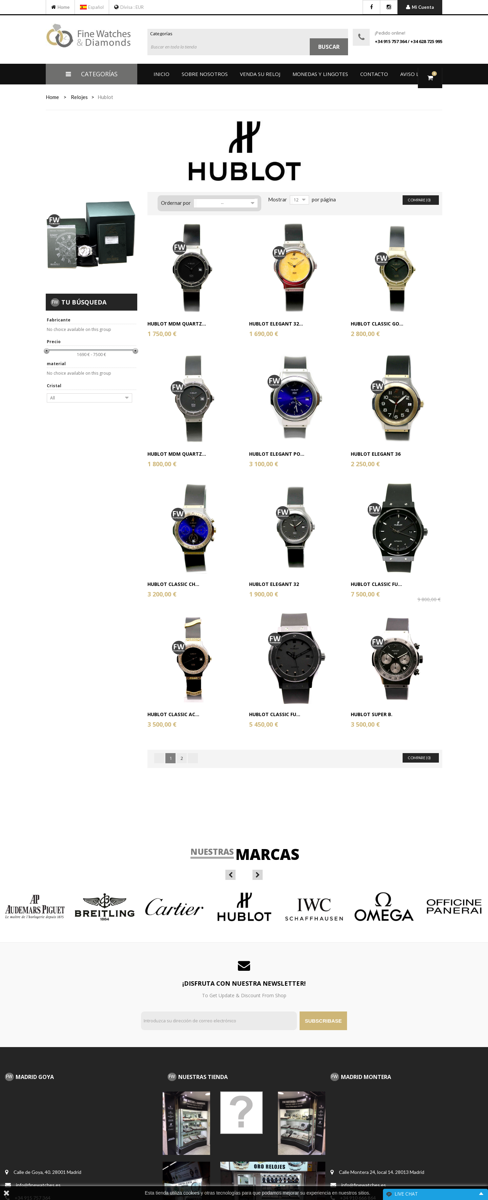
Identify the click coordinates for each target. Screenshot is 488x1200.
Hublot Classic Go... (377, 323)
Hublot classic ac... (173, 714)
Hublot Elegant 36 (376, 454)
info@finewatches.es (38, 1185)
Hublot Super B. (371, 714)
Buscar (329, 47)
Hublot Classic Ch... (173, 584)
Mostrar (277, 199)
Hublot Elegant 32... (276, 323)
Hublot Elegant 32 (274, 584)
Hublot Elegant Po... (276, 454)
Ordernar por (176, 202)
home (52, 97)
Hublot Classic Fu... (376, 584)
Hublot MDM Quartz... (176, 323)
